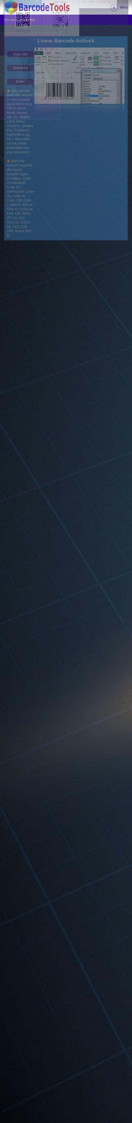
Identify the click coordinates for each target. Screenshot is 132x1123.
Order (20, 20)
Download (20, 7)
